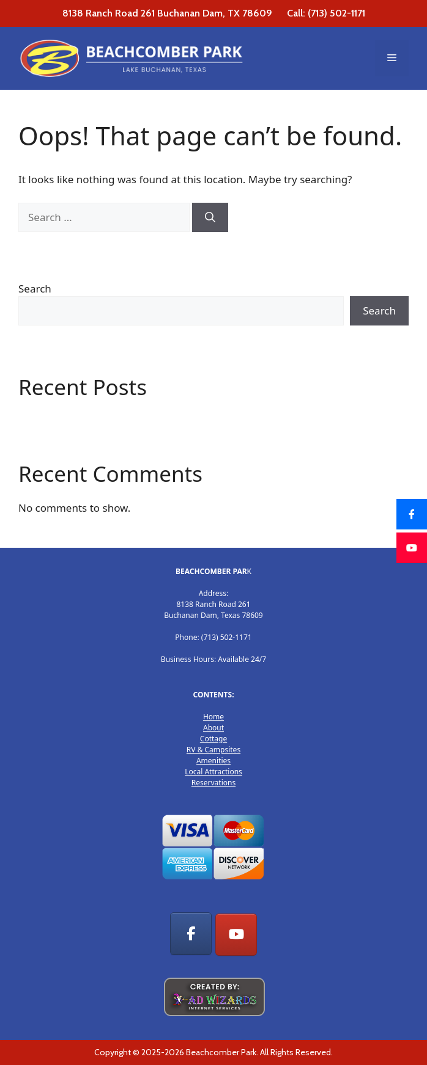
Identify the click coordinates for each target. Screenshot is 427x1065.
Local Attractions (213, 771)
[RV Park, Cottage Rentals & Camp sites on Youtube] (236, 935)
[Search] (210, 217)
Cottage (213, 738)
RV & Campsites (213, 749)
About (213, 727)
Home (213, 716)
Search (34, 289)
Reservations (213, 782)
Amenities (213, 760)
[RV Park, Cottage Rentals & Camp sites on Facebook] (191, 933)
